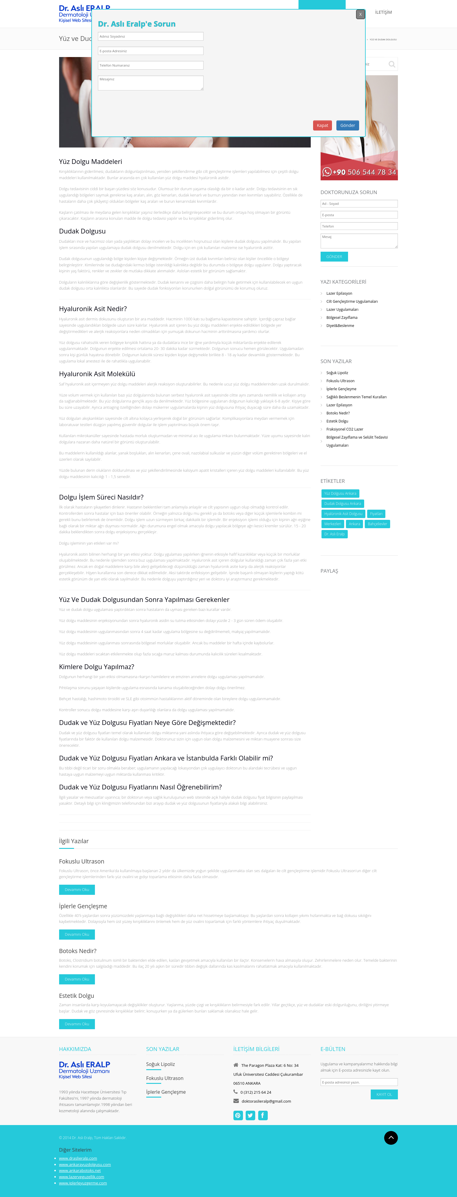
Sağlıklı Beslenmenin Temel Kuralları (357, 396)
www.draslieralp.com (78, 1158)
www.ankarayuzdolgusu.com (85, 1164)
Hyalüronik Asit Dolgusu (343, 513)
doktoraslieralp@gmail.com (266, 1101)
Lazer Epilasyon (339, 293)
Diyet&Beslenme (340, 325)
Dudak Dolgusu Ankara (342, 503)
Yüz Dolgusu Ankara (340, 493)
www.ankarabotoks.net (80, 1170)
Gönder (347, 125)
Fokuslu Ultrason (341, 380)
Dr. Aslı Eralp (334, 534)
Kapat (322, 125)
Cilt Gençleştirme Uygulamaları (352, 301)
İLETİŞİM (383, 12)
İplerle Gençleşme (341, 388)
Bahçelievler (377, 523)
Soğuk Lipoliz (337, 372)
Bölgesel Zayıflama (342, 317)
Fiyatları (376, 513)
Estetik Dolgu (337, 421)
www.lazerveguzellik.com (81, 1176)
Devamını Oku (77, 889)
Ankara (354, 523)
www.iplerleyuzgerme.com (83, 1183)
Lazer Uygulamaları (342, 309)
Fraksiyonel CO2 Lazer (345, 429)
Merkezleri (332, 523)
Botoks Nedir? (338, 413)
